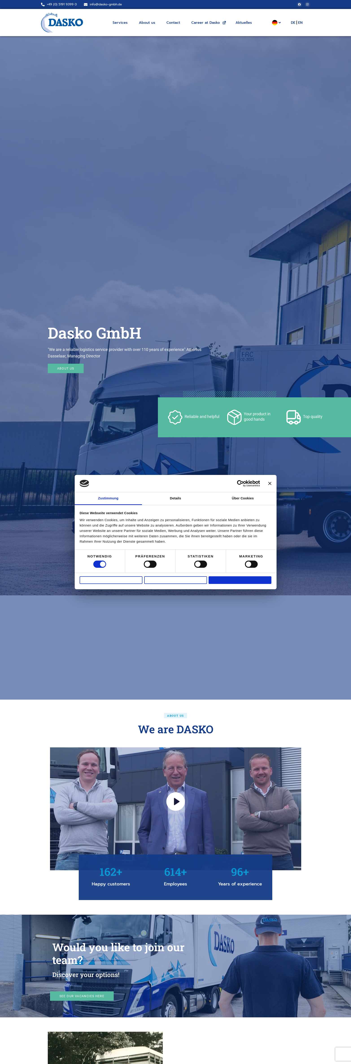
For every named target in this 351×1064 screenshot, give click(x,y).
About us (148, 22)
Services (121, 22)
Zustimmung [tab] (108, 496)
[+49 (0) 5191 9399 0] (43, 4)
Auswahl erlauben (175, 580)
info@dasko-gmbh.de (106, 4)
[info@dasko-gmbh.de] (85, 4)
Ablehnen (111, 580)
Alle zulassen (240, 580)
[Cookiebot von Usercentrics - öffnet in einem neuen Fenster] (240, 481)
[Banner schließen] (269, 481)
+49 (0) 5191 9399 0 (62, 4)
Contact (174, 22)
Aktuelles (243, 22)
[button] (175, 715)
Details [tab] (175, 496)
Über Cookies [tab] (243, 496)
